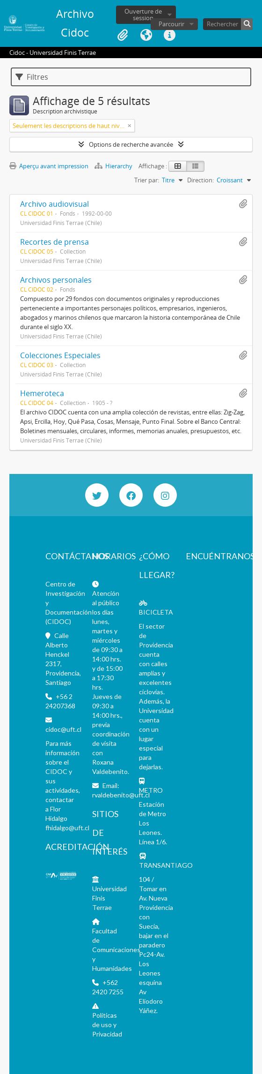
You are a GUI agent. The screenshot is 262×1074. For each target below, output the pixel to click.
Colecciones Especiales (60, 355)
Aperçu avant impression (48, 166)
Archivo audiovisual (54, 204)
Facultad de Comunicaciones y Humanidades (116, 949)
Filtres (31, 77)
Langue (146, 35)
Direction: (200, 180)
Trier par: (146, 180)
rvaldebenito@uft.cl (121, 795)
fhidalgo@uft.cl (67, 828)
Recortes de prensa (54, 242)
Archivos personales (56, 280)
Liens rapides (169, 35)
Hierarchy (114, 166)
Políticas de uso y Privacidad (107, 1024)
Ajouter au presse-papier (242, 204)
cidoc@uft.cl (63, 729)
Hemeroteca (42, 393)
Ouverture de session (143, 14)
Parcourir (171, 24)
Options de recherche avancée (131, 144)
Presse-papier (122, 35)
